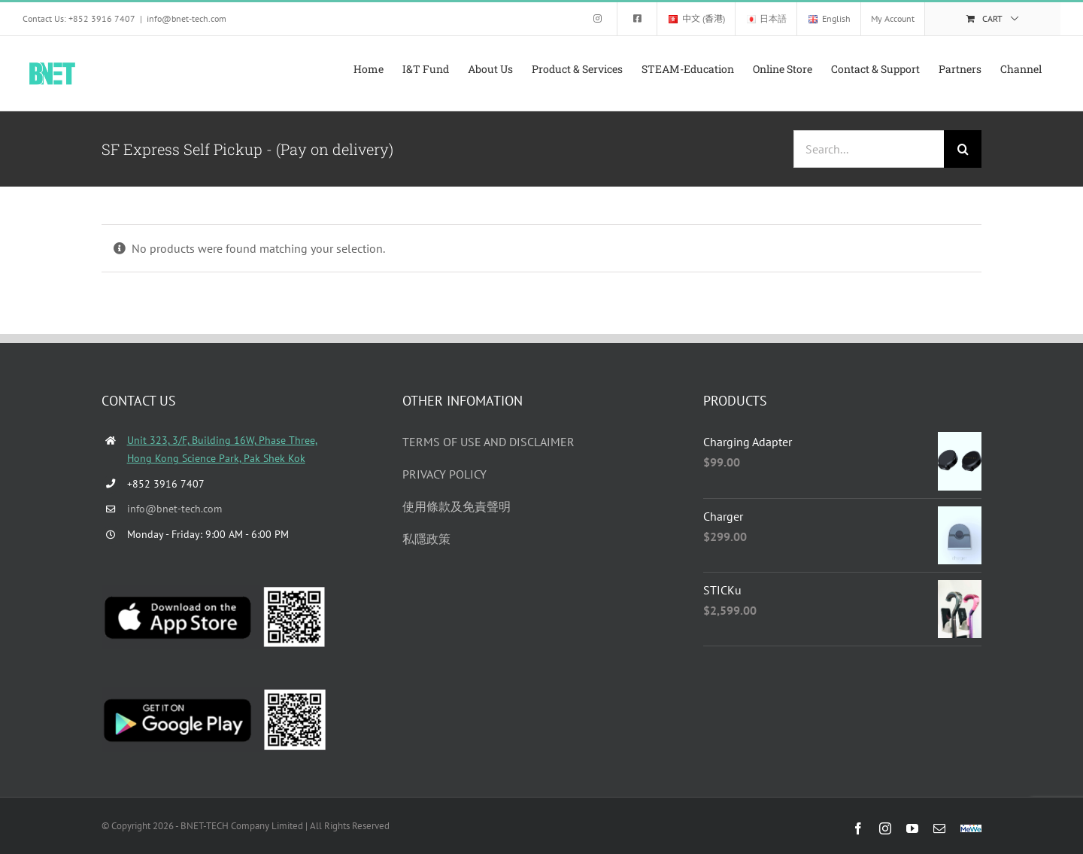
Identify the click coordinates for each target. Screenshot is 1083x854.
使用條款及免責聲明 (456, 506)
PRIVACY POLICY (444, 474)
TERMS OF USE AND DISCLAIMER (488, 441)
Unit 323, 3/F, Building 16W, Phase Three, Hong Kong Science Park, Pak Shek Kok (222, 449)
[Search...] (868, 149)
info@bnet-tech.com (186, 18)
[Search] (962, 149)
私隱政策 (426, 538)
